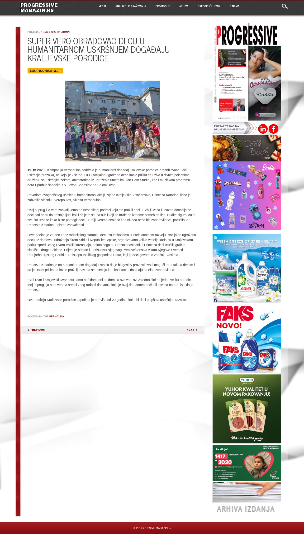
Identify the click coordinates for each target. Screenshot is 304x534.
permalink (57, 316)
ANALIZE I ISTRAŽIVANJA (130, 6)
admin (65, 32)
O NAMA (234, 6)
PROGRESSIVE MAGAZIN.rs (39, 7)
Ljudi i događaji (41, 71)
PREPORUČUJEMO (209, 6)
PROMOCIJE (163, 6)
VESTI (102, 6)
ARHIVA (183, 6)
